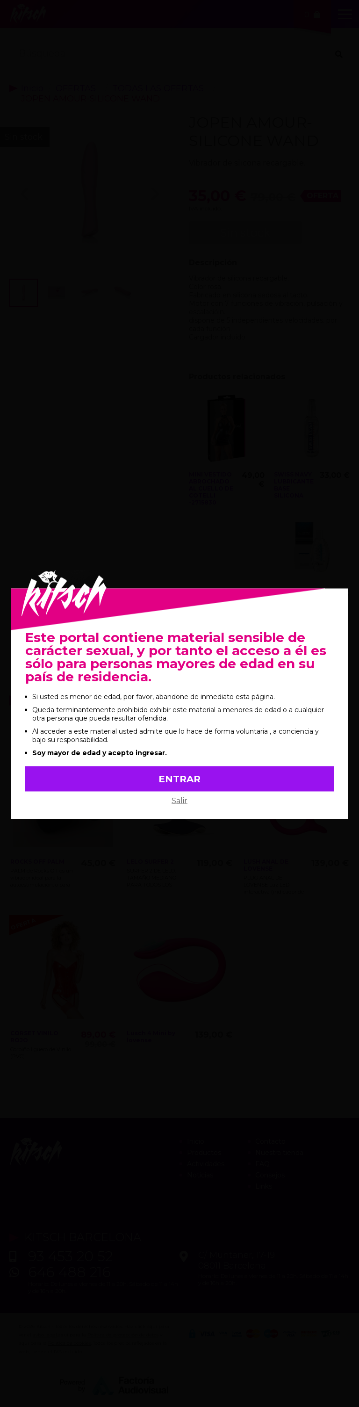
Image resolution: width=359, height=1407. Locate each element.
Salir (179, 800)
